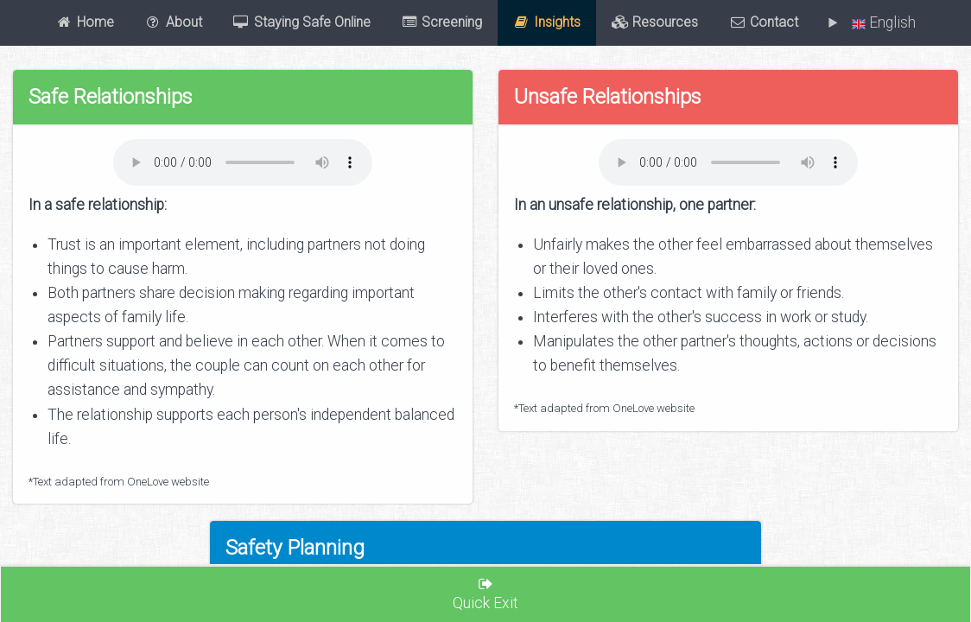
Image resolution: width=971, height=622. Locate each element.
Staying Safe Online (301, 22)
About (173, 22)
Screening (442, 22)
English (880, 22)
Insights (547, 22)
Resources (655, 22)
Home (84, 22)
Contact (764, 22)
